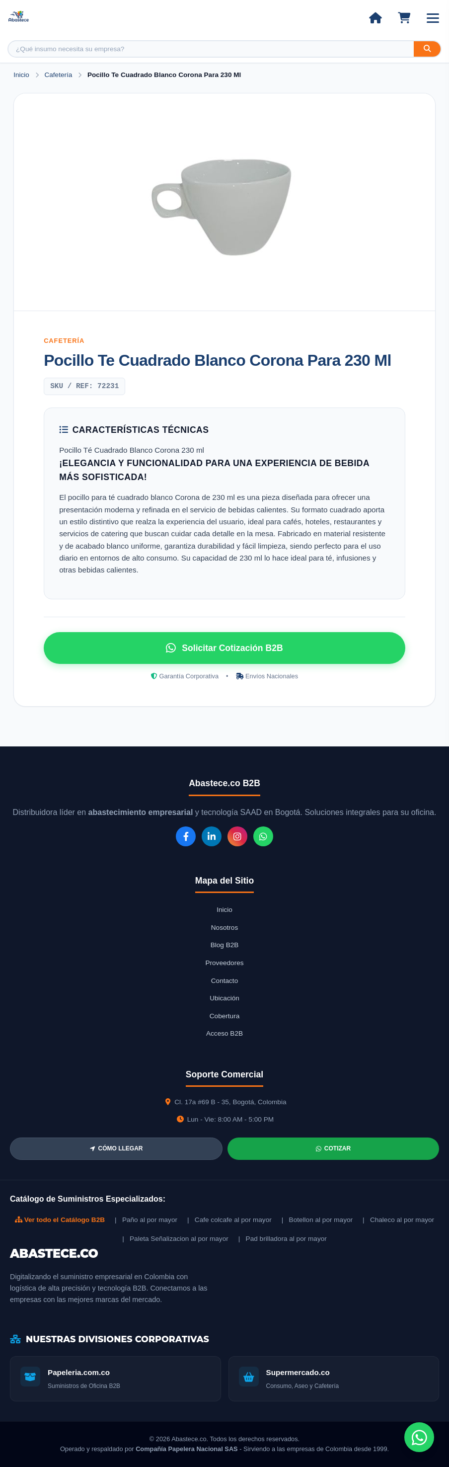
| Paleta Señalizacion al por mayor (175, 1238)
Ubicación (224, 998)
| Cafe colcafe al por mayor (229, 1219)
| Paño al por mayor (146, 1219)
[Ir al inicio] (375, 17)
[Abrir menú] (433, 18)
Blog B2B (225, 945)
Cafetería (59, 75)
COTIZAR (333, 1148)
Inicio (21, 75)
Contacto (224, 980)
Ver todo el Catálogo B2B (60, 1219)
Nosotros (224, 927)
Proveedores (224, 963)
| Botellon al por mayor (317, 1219)
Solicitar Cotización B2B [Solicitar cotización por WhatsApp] (224, 648)
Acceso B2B (224, 1033)
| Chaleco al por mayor (398, 1219)
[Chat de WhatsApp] (419, 1437)
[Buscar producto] (211, 49)
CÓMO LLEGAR (116, 1148)
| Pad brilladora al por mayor (282, 1238)
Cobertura (224, 1016)
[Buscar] (427, 49)
